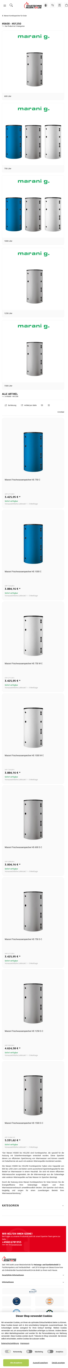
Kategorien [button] (10, 1205)
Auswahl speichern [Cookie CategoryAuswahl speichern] (40, 1363)
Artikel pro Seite (30, 405)
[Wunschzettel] (59, 5)
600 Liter (7, 96)
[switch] (8, 1351)
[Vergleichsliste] (52, 5)
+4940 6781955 (11, 1242)
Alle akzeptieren (16, 1363)
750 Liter (7, 169)
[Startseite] (33, 5)
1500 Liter (8, 386)
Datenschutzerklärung (10, 1343)
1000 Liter (8, 241)
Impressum (24, 1343)
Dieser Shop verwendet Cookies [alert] (34, 1316)
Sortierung (12, 405)
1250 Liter (8, 313)
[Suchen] (11, 5)
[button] (4, 5)
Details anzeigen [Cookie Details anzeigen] (58, 1363)
